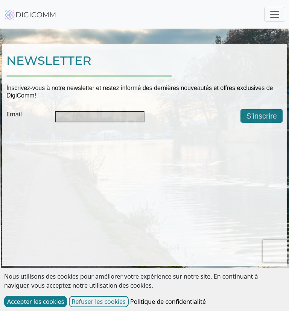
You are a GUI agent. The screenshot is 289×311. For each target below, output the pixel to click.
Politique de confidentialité (168, 301)
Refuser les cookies (99, 301)
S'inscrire (261, 116)
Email (14, 114)
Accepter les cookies (35, 301)
